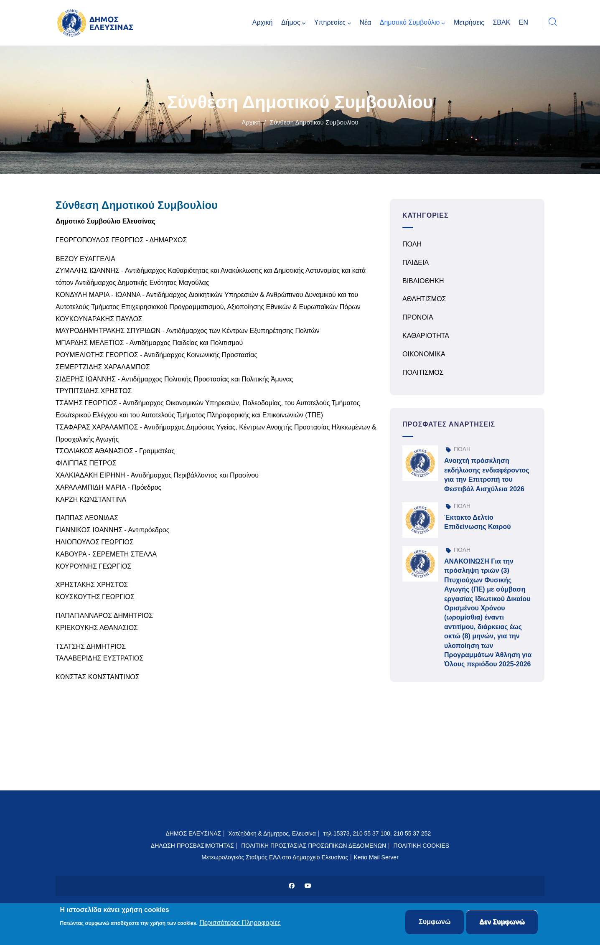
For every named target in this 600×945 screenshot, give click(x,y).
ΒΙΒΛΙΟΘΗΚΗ (423, 281)
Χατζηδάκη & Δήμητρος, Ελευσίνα (272, 833)
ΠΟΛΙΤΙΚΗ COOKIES (422, 845)
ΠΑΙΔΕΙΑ (415, 262)
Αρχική (251, 122)
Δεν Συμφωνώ (502, 922)
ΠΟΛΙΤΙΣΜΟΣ (423, 372)
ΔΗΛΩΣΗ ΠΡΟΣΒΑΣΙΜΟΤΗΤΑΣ (192, 845)
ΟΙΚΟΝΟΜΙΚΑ (423, 354)
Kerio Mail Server (375, 857)
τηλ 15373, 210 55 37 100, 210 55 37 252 (377, 833)
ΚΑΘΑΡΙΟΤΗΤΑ (425, 335)
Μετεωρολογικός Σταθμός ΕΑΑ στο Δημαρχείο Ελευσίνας (274, 857)
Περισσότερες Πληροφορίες (240, 923)
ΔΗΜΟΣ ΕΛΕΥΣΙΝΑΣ (193, 833)
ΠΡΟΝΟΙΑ (417, 317)
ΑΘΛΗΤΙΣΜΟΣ (424, 298)
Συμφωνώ (434, 922)
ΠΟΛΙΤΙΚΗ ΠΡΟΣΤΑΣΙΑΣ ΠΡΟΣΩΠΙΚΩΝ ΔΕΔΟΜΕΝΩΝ (313, 845)
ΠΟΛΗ (412, 244)
